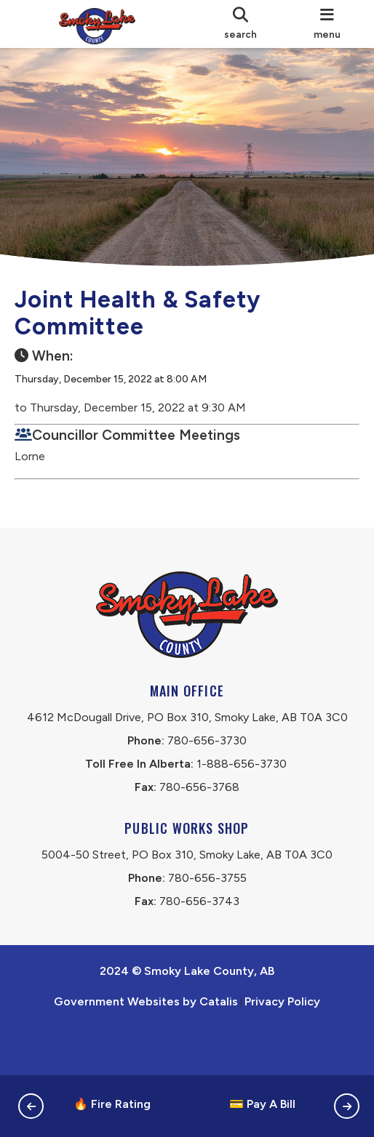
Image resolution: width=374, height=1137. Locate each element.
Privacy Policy (282, 1048)
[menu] (327, 24)
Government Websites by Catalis (146, 1048)
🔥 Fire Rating (112, 1104)
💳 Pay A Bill (262, 1104)
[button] (31, 1106)
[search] (240, 24)
